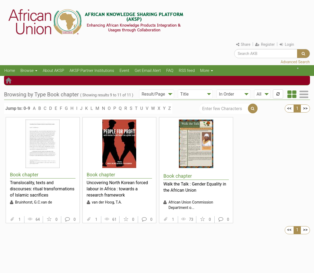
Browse (28, 70)
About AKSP (53, 70)
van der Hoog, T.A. (107, 202)
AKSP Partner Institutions (92, 70)
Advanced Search (295, 62)
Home (9, 70)
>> (305, 108)
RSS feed (187, 70)
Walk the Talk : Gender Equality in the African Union (194, 187)
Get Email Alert (148, 70)
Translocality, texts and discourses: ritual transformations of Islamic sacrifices (42, 188)
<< (289, 108)
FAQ (170, 70)
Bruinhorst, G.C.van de (33, 202)
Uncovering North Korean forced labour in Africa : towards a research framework (117, 188)
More (206, 70)
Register (265, 44)
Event (124, 70)
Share (243, 44)
